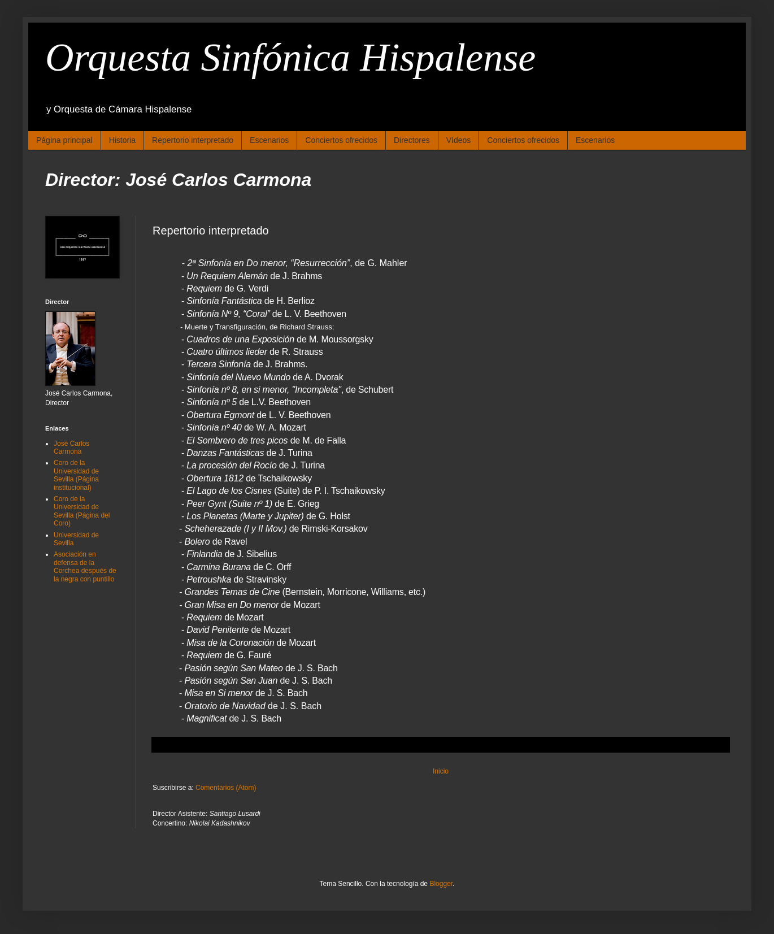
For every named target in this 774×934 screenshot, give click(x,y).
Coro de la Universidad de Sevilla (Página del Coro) (82, 511)
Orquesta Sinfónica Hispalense (290, 57)
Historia (122, 140)
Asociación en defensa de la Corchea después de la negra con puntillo (85, 566)
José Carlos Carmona (71, 447)
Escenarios (269, 140)
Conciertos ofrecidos (341, 140)
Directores (412, 140)
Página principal (64, 140)
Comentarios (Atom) (225, 788)
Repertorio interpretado (192, 140)
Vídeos (458, 140)
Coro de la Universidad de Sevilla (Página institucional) (76, 475)
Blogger (441, 884)
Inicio (441, 771)
